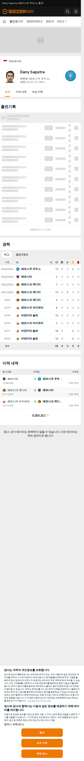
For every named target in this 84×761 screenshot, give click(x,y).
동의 (41, 732)
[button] (67, 11)
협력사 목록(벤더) (14, 724)
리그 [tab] (6, 254)
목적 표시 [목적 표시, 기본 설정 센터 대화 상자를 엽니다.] (42, 753)
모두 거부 (42, 743)
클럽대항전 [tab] (22, 254)
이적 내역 (21, 91)
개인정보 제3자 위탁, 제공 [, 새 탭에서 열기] (39, 701)
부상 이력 (37, 91)
